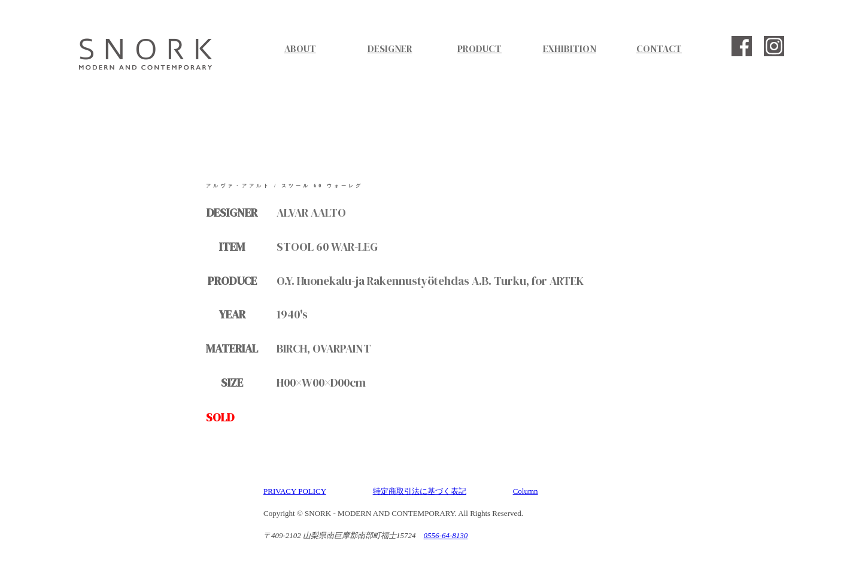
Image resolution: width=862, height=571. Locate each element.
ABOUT (300, 48)
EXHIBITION (569, 48)
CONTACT (659, 48)
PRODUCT (479, 48)
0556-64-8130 (446, 535)
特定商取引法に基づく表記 (419, 491)
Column (525, 491)
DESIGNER (390, 48)
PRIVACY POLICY (294, 491)
